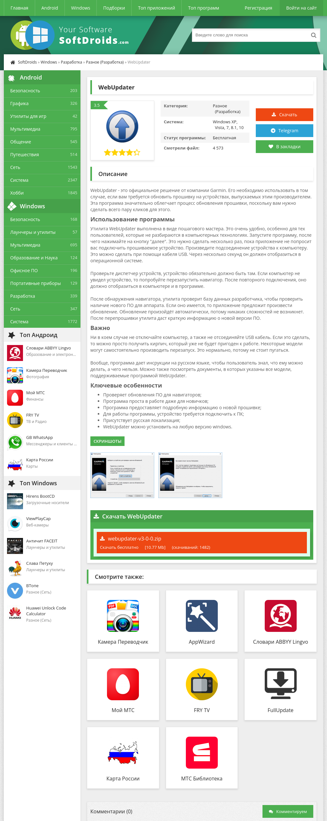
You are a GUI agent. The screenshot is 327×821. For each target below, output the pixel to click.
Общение (20, 142)
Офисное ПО (24, 270)
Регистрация (258, 8)
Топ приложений (156, 8)
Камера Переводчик (123, 641)
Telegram (289, 130)
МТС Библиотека (202, 778)
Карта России (123, 778)
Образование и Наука (34, 258)
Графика (19, 103)
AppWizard (202, 641)
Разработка (71, 62)
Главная (19, 8)
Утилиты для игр (28, 116)
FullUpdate (280, 710)
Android (50, 8)
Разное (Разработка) (105, 62)
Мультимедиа (25, 129)
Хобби (17, 193)
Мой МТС (123, 710)
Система (19, 180)
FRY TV (202, 710)
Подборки (114, 8)
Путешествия (24, 154)
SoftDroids (27, 62)
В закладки (284, 146)
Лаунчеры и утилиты (33, 232)
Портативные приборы (35, 283)
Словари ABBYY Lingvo (280, 641)
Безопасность (25, 91)
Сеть (15, 167)
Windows (80, 8)
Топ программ (203, 8)
